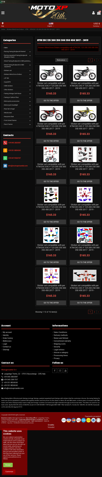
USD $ (96, 24)
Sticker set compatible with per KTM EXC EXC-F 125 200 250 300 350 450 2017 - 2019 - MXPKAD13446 (51, 168)
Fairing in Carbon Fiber (11, 97)
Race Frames (8, 124)
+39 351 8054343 (14, 150)
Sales (6, 47)
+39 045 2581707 (11, 380)
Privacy (57, 358)
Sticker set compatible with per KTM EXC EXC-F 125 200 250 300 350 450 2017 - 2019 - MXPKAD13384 (85, 87)
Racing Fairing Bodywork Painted (14, 51)
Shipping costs (60, 344)
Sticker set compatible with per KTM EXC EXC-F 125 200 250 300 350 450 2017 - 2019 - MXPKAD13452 (51, 289)
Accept (7, 472)
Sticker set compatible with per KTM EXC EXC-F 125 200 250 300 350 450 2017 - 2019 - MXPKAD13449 (85, 208)
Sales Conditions (60, 332)
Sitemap (6, 350)
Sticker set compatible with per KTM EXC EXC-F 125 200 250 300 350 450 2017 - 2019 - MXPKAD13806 (85, 289)
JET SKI (6, 78)
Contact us (7, 347)
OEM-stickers (8, 86)
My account (7, 332)
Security (57, 347)
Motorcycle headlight (11, 105)
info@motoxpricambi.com (18, 166)
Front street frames (10, 120)
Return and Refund (61, 338)
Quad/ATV (7, 82)
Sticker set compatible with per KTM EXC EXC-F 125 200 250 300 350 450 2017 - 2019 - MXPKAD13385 (51, 127)
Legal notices (59, 350)
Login (5, 344)
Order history (8, 338)
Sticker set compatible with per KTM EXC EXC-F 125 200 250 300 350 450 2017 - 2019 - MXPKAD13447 (85, 168)
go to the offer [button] (51, 101)
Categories (9, 40)
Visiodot (51, 427)
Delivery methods (61, 335)
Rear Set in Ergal (9, 109)
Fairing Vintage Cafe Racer (12, 93)
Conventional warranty (62, 341)
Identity (6, 335)
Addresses (7, 341)
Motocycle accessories (11, 101)
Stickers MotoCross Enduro (13, 74)
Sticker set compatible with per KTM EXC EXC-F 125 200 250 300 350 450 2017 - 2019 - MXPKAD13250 (51, 87)
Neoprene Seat (9, 116)
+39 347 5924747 (14, 158)
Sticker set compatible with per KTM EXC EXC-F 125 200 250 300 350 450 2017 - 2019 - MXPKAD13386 (85, 127)
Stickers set (8, 70)
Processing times (61, 355)
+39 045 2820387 (14, 143)
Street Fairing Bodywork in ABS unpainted (14, 65)
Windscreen (8, 113)
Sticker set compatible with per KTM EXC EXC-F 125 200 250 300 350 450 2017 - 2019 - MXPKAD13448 (51, 208)
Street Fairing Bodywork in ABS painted (16, 61)
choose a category (61, 352)
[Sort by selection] (61, 60)
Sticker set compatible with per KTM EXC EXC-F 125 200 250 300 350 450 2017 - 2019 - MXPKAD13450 (51, 249)
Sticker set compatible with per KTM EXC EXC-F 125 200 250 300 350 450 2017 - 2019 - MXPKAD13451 (85, 249)
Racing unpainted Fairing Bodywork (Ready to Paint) (15, 56)
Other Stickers (8, 89)
